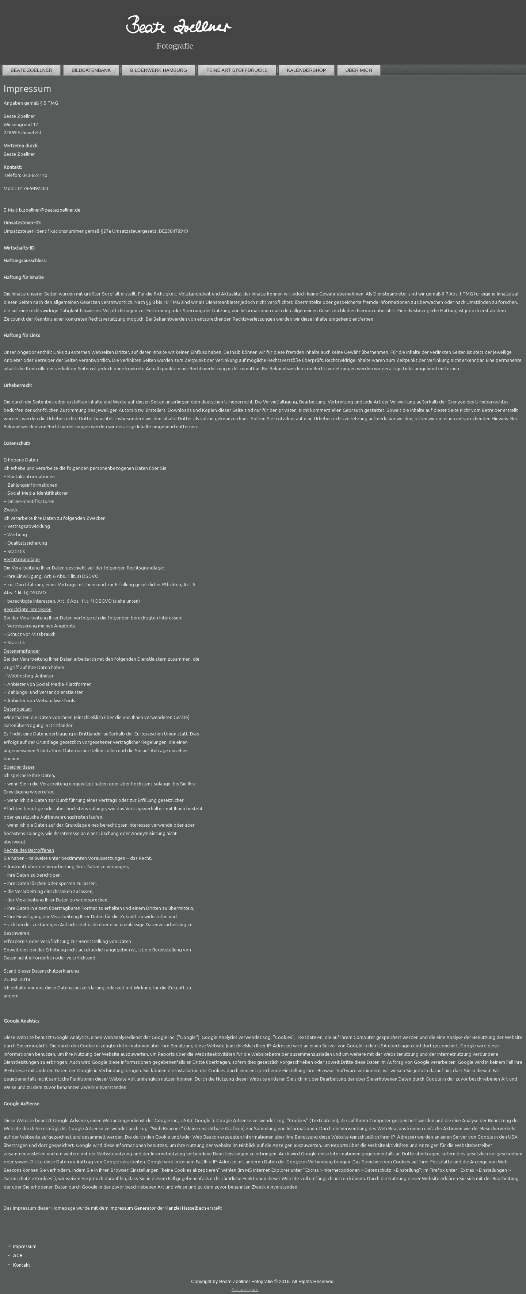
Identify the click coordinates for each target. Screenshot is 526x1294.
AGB (18, 1255)
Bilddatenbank (91, 70)
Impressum (25, 1246)
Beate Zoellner (31, 70)
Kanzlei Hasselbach (185, 1207)
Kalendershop (306, 70)
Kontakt (21, 1264)
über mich (359, 70)
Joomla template (245, 1290)
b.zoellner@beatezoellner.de (49, 209)
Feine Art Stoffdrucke (237, 70)
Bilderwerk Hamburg (158, 70)
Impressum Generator (133, 1207)
